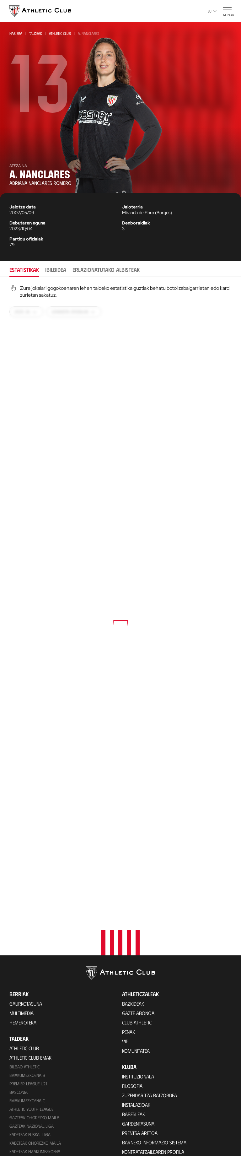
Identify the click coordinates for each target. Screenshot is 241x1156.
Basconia (18, 947)
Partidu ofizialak (26, 239)
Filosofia (132, 941)
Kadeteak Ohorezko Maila (35, 998)
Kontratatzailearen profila (153, 1007)
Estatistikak (135, 1070)
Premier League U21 (28, 939)
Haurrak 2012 (23, 1015)
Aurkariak (133, 1061)
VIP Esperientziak (27, 1119)
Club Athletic (137, 878)
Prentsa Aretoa (140, 988)
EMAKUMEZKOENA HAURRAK (34, 1040)
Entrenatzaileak (140, 1089)
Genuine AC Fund (27, 1075)
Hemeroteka (22, 878)
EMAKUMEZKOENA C (27, 956)
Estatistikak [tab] (24, 269)
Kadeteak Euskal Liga (30, 989)
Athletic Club (60, 33)
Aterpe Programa (142, 1141)
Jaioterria (132, 207)
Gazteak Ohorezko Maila (34, 972)
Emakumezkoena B (27, 930)
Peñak (128, 887)
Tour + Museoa (26, 1129)
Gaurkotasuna (25, 859)
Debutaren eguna (27, 223)
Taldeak (35, 33)
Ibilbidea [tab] (55, 269)
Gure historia (137, 1033)
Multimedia (21, 868)
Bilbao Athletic (24, 922)
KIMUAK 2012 (21, 1049)
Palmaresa (134, 1042)
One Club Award (140, 1131)
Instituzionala (138, 932)
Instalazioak (136, 960)
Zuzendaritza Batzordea (149, 950)
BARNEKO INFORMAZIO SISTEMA (154, 998)
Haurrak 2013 (23, 1032)
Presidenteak (136, 1080)
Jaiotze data (22, 207)
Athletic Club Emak (30, 913)
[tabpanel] (120, 614)
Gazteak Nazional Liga (31, 981)
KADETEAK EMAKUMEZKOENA (34, 1006)
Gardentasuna (138, 979)
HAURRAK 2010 (23, 1023)
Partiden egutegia (29, 1084)
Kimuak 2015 (21, 1066)
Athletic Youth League (31, 964)
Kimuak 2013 (21, 1057)
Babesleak (133, 969)
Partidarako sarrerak (34, 1110)
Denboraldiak (136, 223)
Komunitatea (136, 906)
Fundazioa (135, 1105)
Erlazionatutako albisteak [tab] (106, 269)
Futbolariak (136, 1052)
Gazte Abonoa (138, 868)
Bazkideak (133, 859)
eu (212, 11)
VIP (125, 896)
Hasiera (15, 33)
